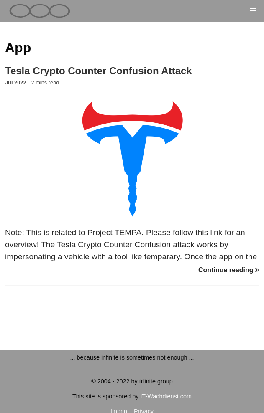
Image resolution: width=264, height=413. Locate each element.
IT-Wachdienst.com (166, 396)
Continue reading (228, 270)
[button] (253, 11)
